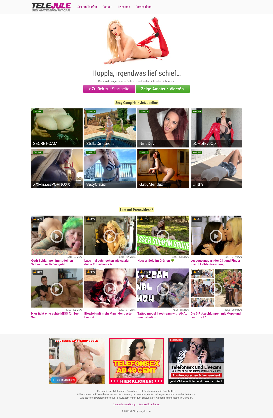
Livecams (124, 7)
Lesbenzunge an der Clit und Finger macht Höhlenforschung (215, 262)
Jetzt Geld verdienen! (149, 404)
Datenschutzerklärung (124, 404)
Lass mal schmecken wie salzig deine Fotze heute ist (106, 262)
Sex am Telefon (87, 7)
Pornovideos (143, 7)
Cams (107, 7)
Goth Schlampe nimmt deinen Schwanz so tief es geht (52, 262)
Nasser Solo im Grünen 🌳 (156, 260)
